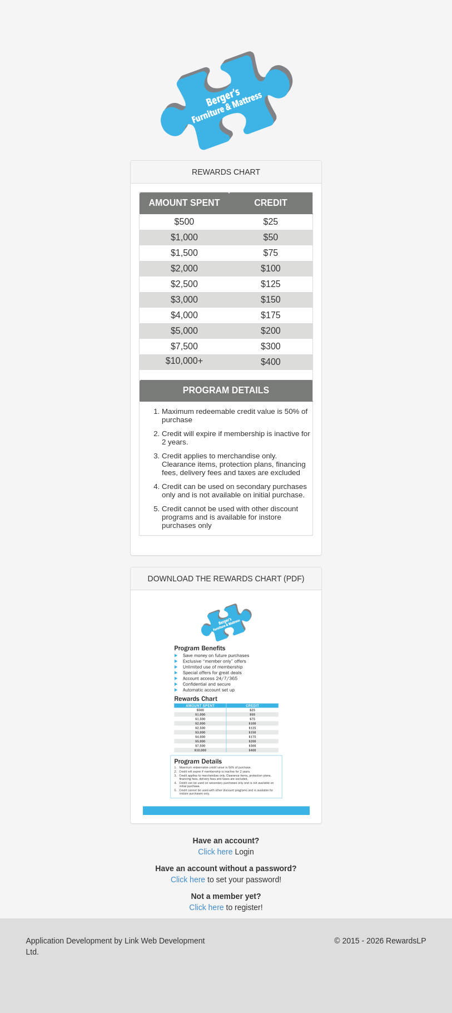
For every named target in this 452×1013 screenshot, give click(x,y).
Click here (215, 851)
